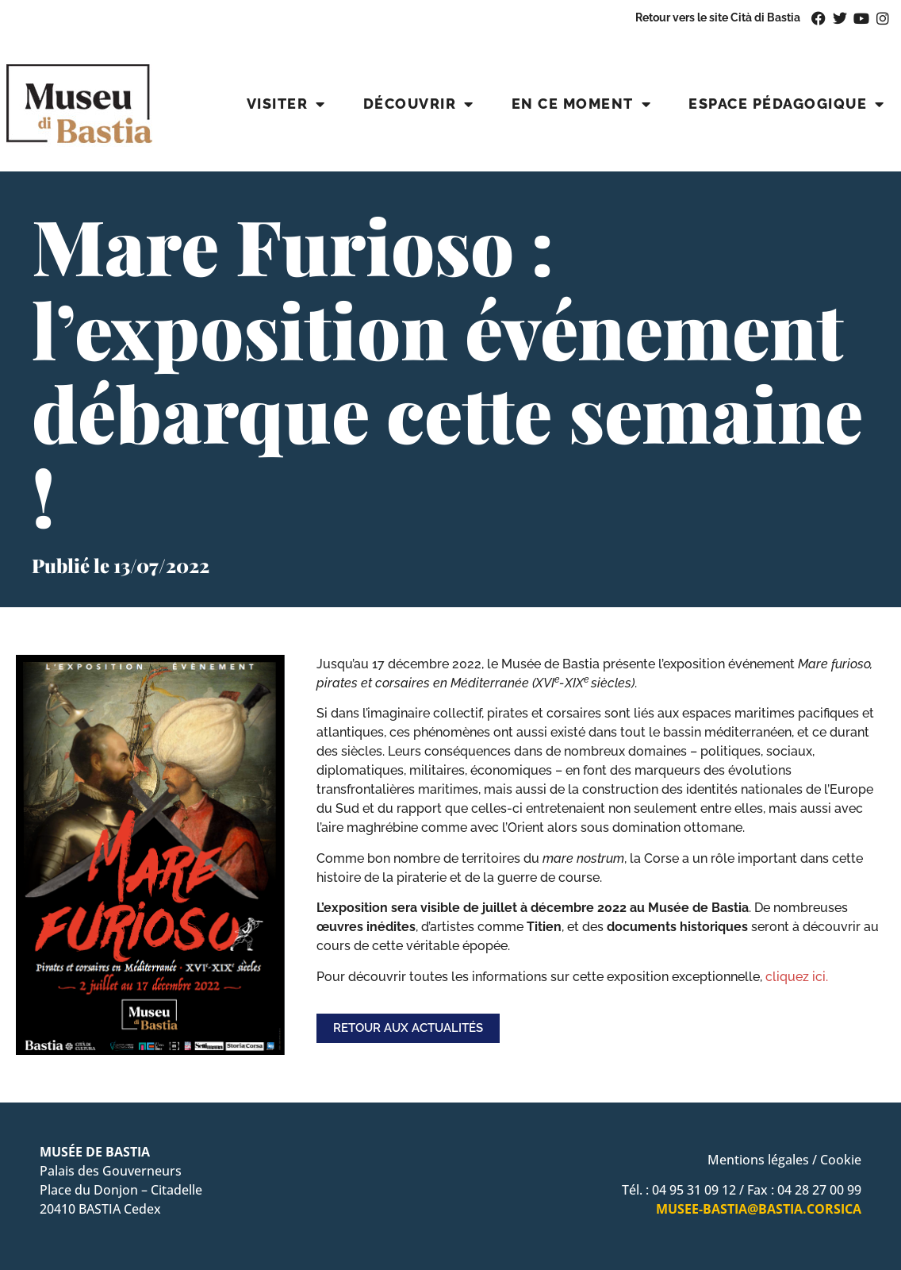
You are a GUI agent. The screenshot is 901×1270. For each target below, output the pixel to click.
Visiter (286, 104)
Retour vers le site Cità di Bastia (717, 17)
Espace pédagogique (786, 104)
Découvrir (418, 104)
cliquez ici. (796, 976)
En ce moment (582, 104)
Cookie (840, 1159)
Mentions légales (758, 1159)
